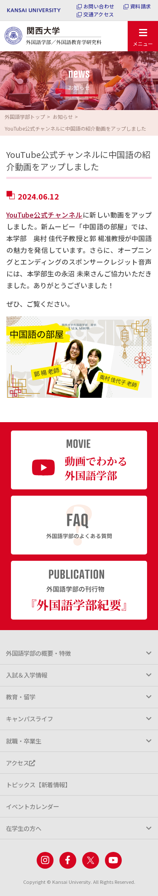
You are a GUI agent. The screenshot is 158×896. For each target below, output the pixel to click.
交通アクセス (98, 14)
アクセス (20, 762)
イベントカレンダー (32, 806)
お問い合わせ (98, 6)
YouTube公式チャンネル (44, 215)
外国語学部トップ (25, 116)
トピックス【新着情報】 (38, 784)
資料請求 (140, 6)
